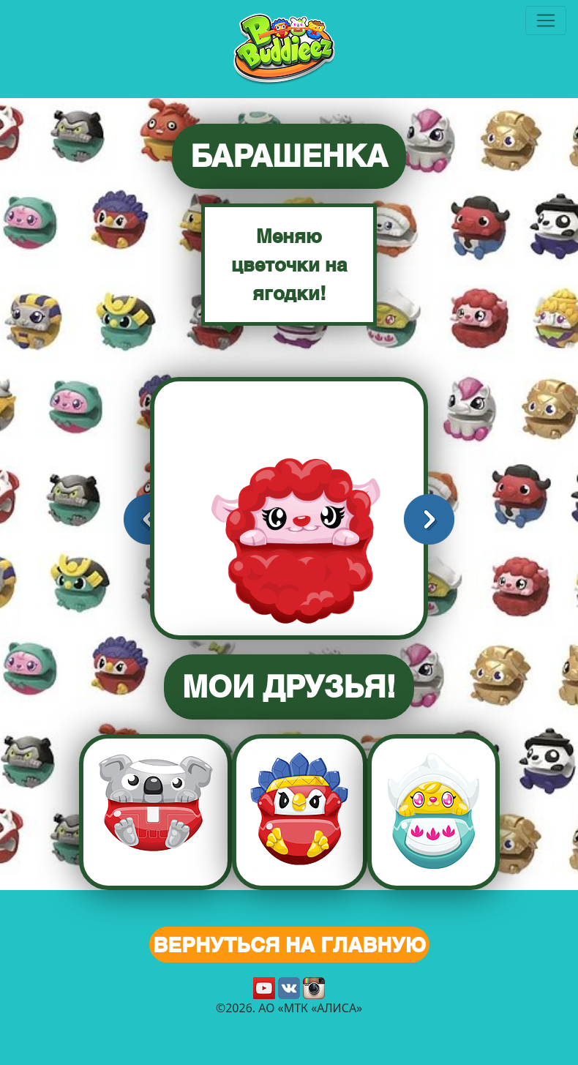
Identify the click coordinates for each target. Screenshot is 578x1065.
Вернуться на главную (289, 945)
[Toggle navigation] (545, 20)
